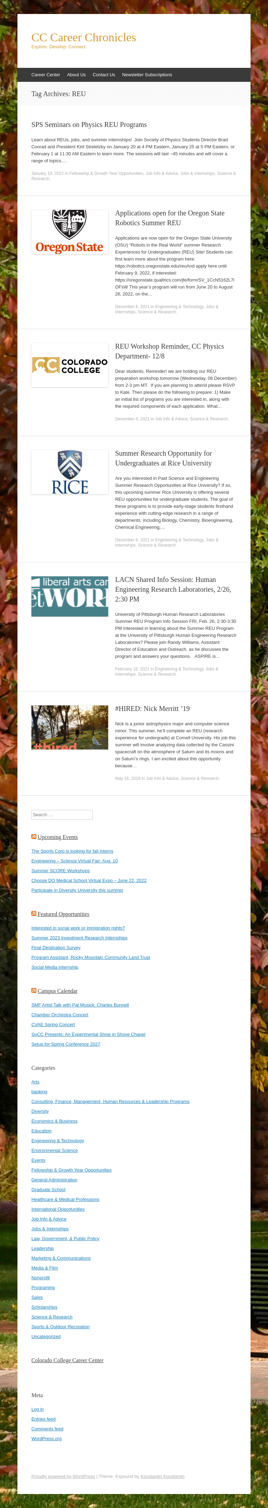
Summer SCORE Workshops (60, 870)
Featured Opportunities (63, 914)
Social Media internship (54, 967)
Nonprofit (40, 1277)
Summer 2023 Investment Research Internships (79, 937)
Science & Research (157, 312)
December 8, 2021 (132, 306)
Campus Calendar (57, 991)
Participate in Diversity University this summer (77, 890)
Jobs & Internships (197, 173)
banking (39, 1091)
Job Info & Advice (162, 173)
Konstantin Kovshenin (163, 1476)
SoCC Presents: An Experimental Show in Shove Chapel (88, 1034)
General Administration (54, 1179)
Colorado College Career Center (67, 1360)
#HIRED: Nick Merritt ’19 (152, 708)
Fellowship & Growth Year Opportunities (106, 173)
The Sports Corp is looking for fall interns (72, 851)
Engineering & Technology (179, 306)
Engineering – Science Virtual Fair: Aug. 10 (74, 860)
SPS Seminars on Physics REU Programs (89, 124)
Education (41, 1130)
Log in (37, 1409)
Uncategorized (46, 1336)
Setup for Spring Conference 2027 (65, 1044)
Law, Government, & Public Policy (65, 1238)
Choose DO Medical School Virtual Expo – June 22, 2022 (89, 880)
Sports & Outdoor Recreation (60, 1326)
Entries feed (43, 1419)
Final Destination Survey (56, 947)
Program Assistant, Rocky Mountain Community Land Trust (90, 957)
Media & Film (44, 1268)
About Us (76, 74)
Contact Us (104, 74)
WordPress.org (46, 1438)
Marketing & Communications (61, 1258)
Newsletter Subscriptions (147, 74)
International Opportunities (57, 1209)
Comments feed (47, 1428)
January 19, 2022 (47, 173)
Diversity (40, 1111)
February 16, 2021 (132, 669)
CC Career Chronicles (83, 37)
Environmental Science (54, 1150)
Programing (43, 1287)
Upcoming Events (58, 837)
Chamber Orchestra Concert (59, 1014)
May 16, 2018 (128, 778)
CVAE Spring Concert (53, 1024)
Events (38, 1160)
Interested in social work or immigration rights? (78, 928)
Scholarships (44, 1307)
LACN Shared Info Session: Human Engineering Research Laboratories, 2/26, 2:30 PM (173, 589)
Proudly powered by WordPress (63, 1476)
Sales (37, 1297)
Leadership (42, 1248)
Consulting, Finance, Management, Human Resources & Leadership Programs (110, 1101)
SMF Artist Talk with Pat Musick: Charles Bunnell (80, 1005)
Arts (35, 1081)
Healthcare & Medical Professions (65, 1199)
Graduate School (48, 1189)
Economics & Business (54, 1121)
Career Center (45, 74)
